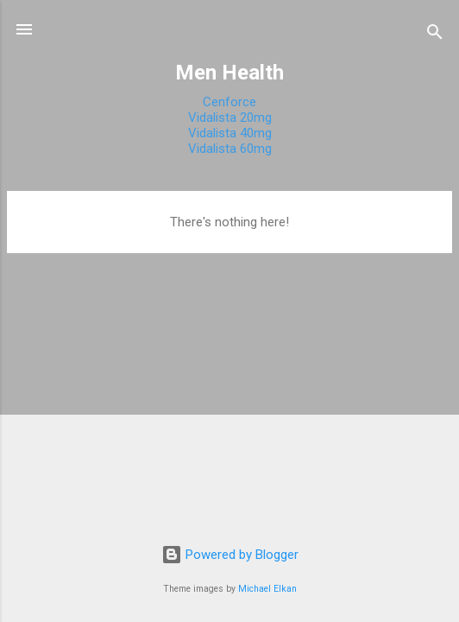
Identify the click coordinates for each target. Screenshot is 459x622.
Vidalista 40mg (230, 133)
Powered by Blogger (230, 554)
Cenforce (229, 102)
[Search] (434, 35)
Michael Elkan (267, 588)
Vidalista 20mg (230, 117)
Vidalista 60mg (230, 148)
